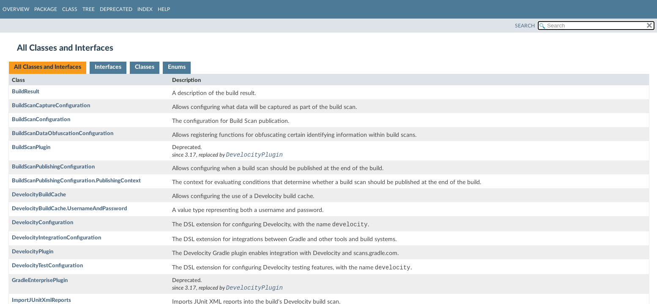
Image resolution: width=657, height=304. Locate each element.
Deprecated (116, 9)
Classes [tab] (144, 67)
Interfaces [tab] (108, 67)
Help (164, 9)
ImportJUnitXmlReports (41, 301)
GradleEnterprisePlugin (40, 281)
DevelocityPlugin (32, 252)
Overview (16, 9)
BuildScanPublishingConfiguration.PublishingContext (76, 181)
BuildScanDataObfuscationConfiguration (62, 133)
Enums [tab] (177, 67)
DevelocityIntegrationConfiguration (56, 238)
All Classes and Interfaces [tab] (47, 67)
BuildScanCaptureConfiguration (51, 106)
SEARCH (525, 25)
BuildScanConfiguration (41, 119)
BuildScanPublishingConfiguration (53, 167)
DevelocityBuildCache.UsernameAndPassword (69, 209)
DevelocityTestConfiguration (47, 266)
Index (145, 9)
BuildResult (25, 92)
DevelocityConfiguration (42, 223)
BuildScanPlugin (31, 147)
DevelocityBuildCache (39, 195)
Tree (88, 9)
